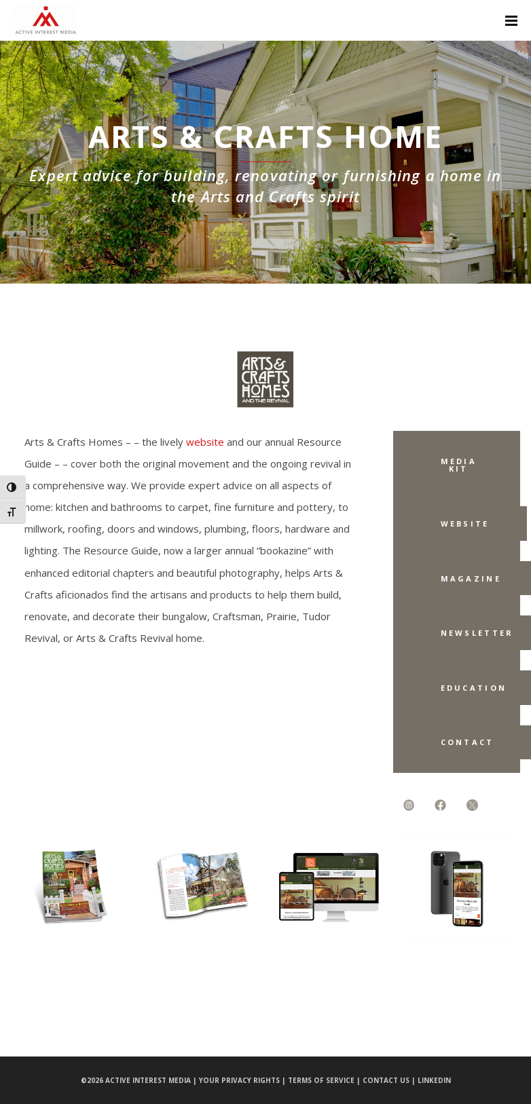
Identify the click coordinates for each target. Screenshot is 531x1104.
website (205, 442)
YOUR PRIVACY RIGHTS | (243, 1080)
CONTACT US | (390, 1080)
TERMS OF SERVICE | (325, 1080)
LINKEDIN (434, 1080)
